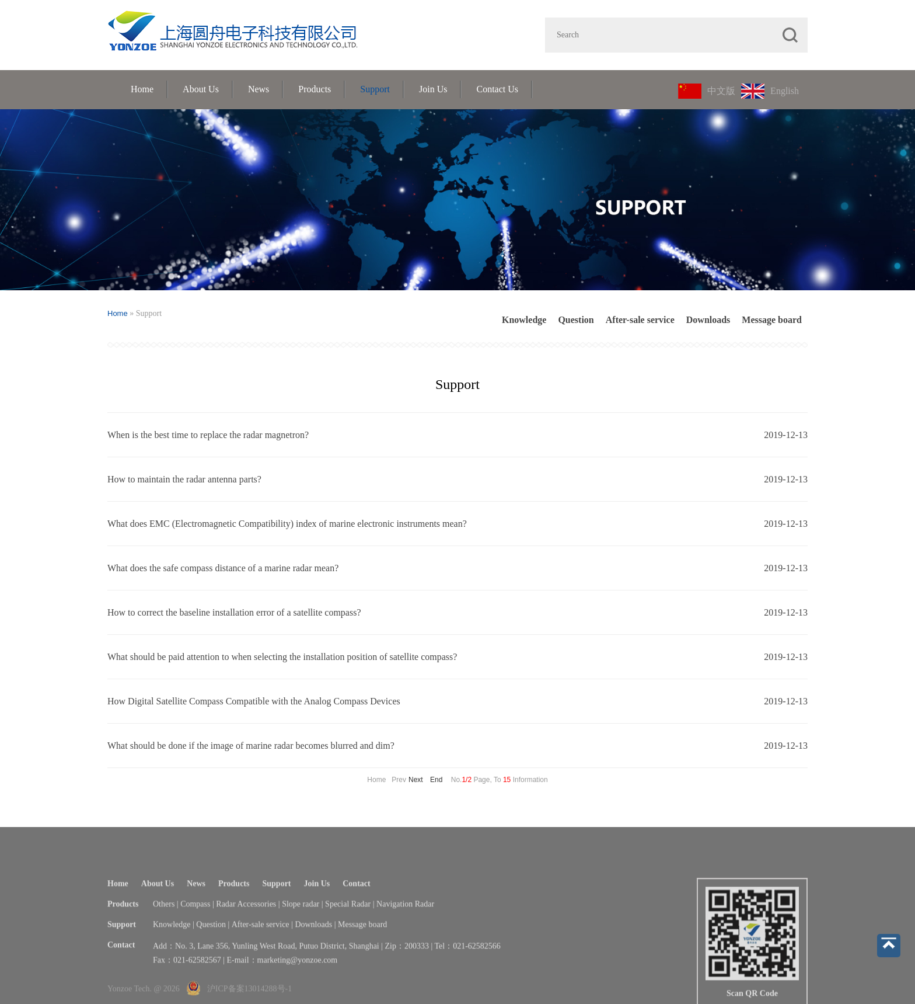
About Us (201, 89)
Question (575, 320)
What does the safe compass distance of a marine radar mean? (222, 568)
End (436, 780)
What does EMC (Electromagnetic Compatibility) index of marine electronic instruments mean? (287, 524)
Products (314, 89)
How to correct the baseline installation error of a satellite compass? (234, 612)
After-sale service (640, 320)
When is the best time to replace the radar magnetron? (208, 435)
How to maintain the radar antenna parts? (184, 479)
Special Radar (348, 946)
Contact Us (497, 89)
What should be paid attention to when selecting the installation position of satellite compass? (282, 657)
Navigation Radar (405, 946)
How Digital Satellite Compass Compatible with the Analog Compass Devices (253, 701)
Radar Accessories (246, 946)
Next (415, 780)
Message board (772, 320)
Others (163, 946)
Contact (356, 926)
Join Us (433, 89)
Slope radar (300, 946)
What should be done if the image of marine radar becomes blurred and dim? (250, 746)
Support (375, 89)
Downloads (708, 320)
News (258, 89)
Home (142, 89)
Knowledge (524, 320)
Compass (195, 946)
